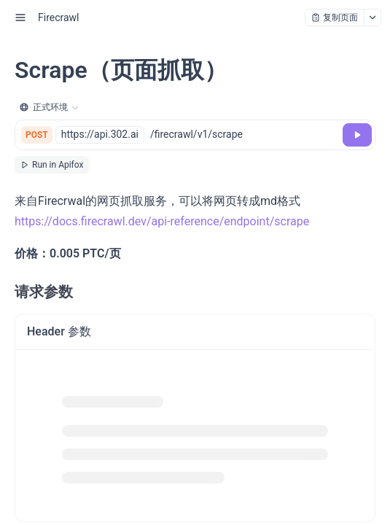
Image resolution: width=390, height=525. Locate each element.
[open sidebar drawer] (20, 17)
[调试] (357, 135)
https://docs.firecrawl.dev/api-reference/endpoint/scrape (162, 221)
